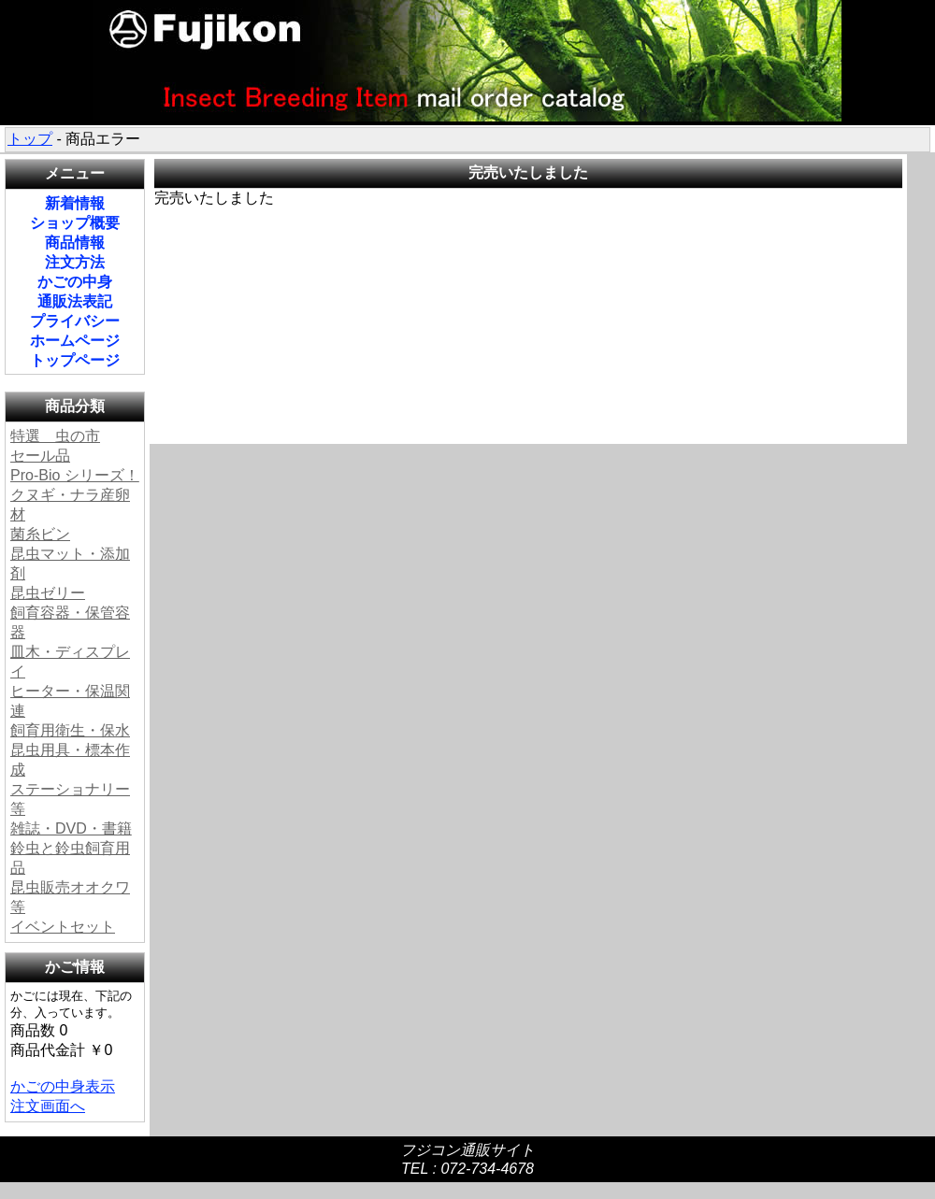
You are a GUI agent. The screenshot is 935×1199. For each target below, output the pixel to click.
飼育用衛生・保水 (70, 730)
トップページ (75, 360)
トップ (29, 139)
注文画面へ (47, 1106)
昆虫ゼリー (47, 593)
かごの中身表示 (62, 1086)
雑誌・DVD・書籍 (71, 828)
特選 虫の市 (55, 436)
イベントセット (62, 927)
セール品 (40, 456)
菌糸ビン (40, 534)
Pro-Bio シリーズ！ (74, 475)
